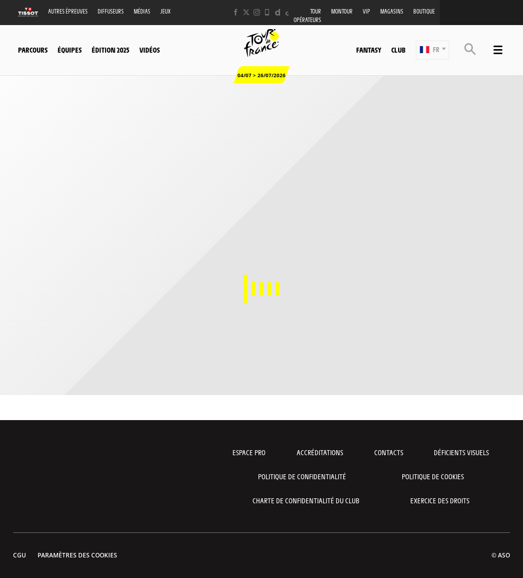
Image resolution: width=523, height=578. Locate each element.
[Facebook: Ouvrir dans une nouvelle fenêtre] (235, 12)
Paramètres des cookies (77, 555)
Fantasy (368, 49)
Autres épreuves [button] (68, 11)
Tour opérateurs (307, 16)
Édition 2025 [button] (110, 49)
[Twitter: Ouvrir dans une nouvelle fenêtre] (246, 12)
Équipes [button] (70, 49)
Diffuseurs (111, 11)
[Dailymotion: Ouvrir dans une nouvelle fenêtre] (278, 12)
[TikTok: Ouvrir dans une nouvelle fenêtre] (288, 12)
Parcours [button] (33, 49)
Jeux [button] (165, 11)
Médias (142, 11)
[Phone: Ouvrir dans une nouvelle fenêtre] (267, 12)
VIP (366, 11)
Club (398, 49)
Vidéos (149, 49)
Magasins (391, 11)
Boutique (424, 11)
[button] (432, 50)
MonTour (342, 11)
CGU (19, 555)
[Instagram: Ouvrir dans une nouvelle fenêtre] (256, 12)
